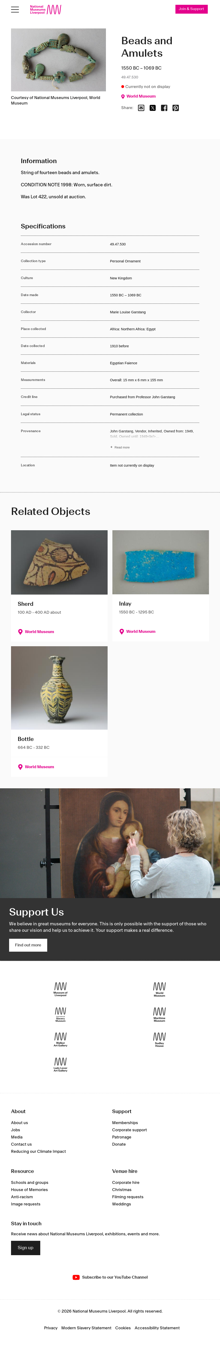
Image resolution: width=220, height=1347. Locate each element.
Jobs (15, 1130)
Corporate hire (125, 1183)
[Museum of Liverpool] (60, 989)
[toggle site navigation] (15, 10)
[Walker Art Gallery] (60, 1039)
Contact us (21, 1144)
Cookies (123, 1328)
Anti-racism (22, 1197)
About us (19, 1123)
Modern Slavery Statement (86, 1328)
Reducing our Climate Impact (38, 1151)
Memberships (125, 1123)
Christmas (122, 1190)
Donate (119, 1144)
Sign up (26, 1248)
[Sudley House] (159, 1039)
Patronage (121, 1137)
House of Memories (29, 1190)
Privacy (51, 1328)
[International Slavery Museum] (60, 1014)
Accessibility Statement (157, 1328)
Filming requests (128, 1197)
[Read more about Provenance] (154, 440)
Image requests (26, 1204)
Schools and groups (29, 1183)
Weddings (121, 1204)
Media (17, 1137)
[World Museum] (159, 989)
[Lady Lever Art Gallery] (60, 1064)
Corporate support (129, 1130)
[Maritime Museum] (159, 1014)
